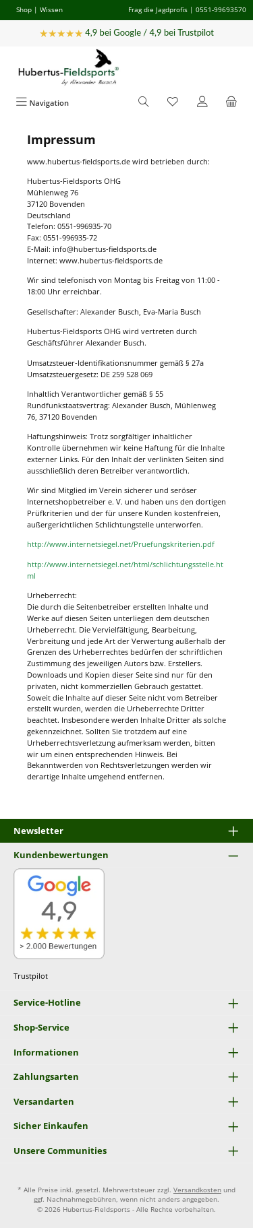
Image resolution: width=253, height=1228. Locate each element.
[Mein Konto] (202, 103)
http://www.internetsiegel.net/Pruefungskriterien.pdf (121, 544)
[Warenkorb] (231, 103)
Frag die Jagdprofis (158, 9)
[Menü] (42, 103)
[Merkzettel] (173, 103)
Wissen (51, 9)
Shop (24, 9)
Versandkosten (197, 1190)
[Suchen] (144, 103)
